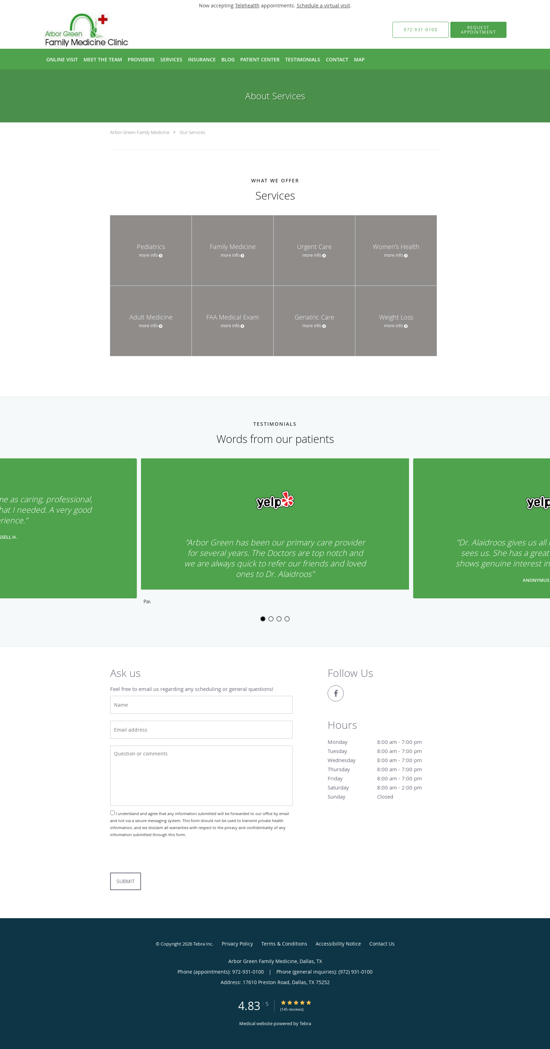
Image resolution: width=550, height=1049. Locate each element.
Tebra (305, 1023)
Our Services (192, 132)
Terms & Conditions (284, 943)
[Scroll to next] (389, 527)
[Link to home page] (73, 30)
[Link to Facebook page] (336, 693)
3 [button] (279, 619)
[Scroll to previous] (161, 527)
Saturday (382, 787)
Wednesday (382, 760)
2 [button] (271, 619)
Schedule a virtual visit (323, 5)
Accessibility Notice (338, 943)
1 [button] (263, 619)
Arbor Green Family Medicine (139, 132)
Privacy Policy (237, 943)
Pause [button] (146, 602)
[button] (478, 30)
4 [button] (287, 619)
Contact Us (382, 943)
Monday (382, 741)
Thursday (382, 769)
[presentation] (163, 855)
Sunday (382, 796)
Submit (125, 881)
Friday (382, 778)
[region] (275, 533)
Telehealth (247, 5)
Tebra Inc (202, 944)
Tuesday (382, 750)
